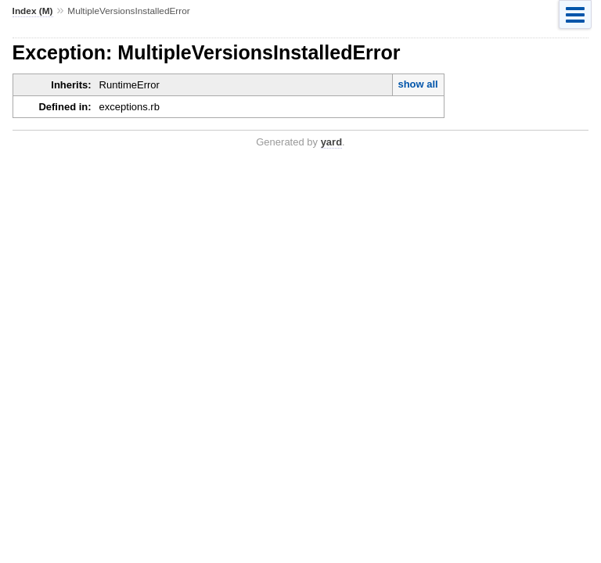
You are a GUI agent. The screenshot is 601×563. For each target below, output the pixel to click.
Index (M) (33, 10)
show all (417, 84)
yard (331, 142)
